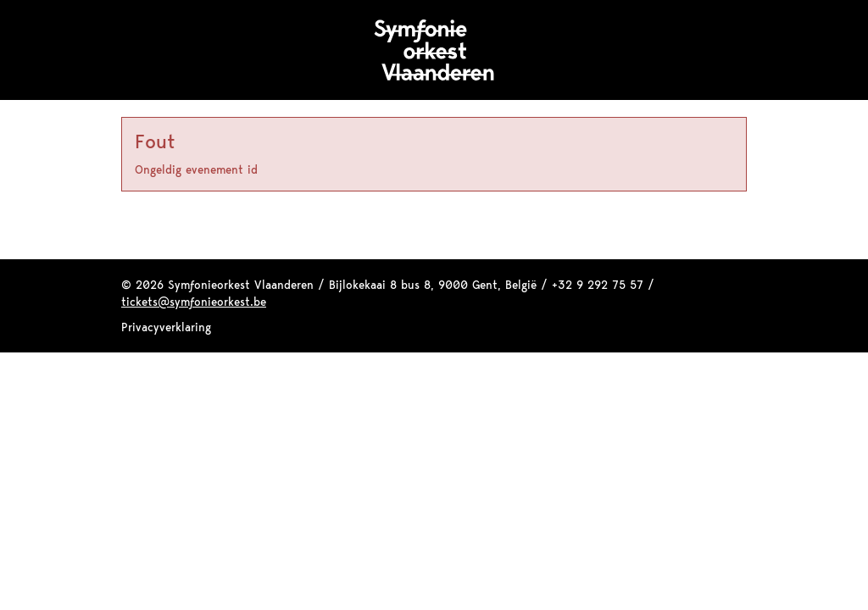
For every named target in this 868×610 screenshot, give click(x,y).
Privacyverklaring (166, 327)
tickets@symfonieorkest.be (193, 301)
